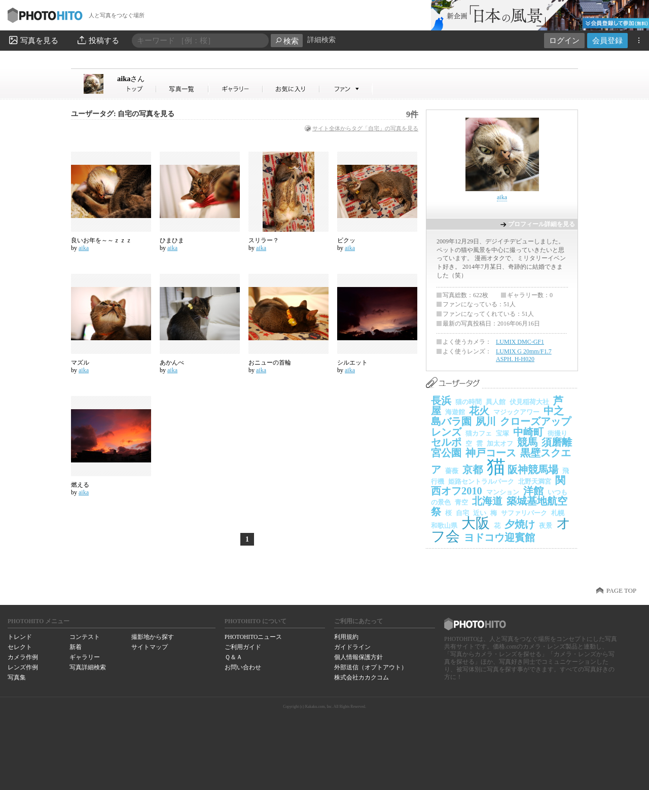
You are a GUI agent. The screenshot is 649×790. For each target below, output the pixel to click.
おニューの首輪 (269, 362)
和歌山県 (444, 525)
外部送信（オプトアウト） (370, 667)
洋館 (533, 490)
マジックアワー (516, 412)
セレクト (20, 647)
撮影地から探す (152, 637)
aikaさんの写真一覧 (182, 89)
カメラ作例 (23, 657)
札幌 (557, 513)
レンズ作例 (23, 667)
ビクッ (346, 240)
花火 (479, 410)
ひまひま (172, 240)
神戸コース (490, 452)
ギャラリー (84, 657)
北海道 (487, 501)
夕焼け (519, 524)
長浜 (441, 400)
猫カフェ (478, 433)
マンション (502, 492)
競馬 (527, 442)
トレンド (20, 637)
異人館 (496, 402)
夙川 (486, 421)
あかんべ (172, 362)
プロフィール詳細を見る (541, 224)
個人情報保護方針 (358, 657)
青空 (461, 502)
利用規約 (346, 637)
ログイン (564, 40)
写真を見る (33, 40)
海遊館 (455, 412)
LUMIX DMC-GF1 (520, 341)
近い (479, 513)
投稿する (97, 40)
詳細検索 (321, 40)
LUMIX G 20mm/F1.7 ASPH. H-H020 (524, 355)
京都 (472, 469)
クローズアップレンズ (501, 427)
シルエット (352, 362)
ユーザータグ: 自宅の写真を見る (122, 114)
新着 (75, 647)
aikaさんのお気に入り (291, 89)
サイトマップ (149, 647)
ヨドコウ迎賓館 (499, 537)
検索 (287, 41)
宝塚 (502, 433)
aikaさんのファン (346, 89)
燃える (80, 484)
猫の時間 (468, 402)
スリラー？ (263, 240)
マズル (80, 362)
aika (131, 79)
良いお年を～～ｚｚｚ (101, 240)
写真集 (17, 677)
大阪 (475, 523)
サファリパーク (524, 513)
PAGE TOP (621, 590)
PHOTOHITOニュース (253, 637)
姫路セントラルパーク (481, 481)
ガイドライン (352, 647)
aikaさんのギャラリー (236, 89)
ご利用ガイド (243, 647)
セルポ (446, 442)
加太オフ (500, 443)
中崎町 (528, 432)
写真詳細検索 (87, 667)
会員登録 (607, 40)
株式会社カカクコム (361, 677)
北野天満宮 (534, 481)
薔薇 (451, 471)
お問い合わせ (243, 667)
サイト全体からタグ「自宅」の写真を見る (365, 128)
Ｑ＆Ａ (233, 657)
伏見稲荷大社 (529, 402)
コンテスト (84, 637)
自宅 (462, 513)
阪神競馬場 (533, 469)
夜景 (545, 525)
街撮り (557, 433)
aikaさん (137, 89)
